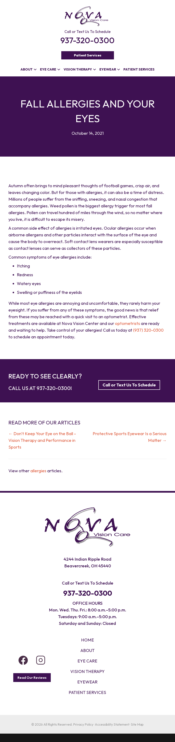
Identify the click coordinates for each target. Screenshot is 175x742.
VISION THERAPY (87, 671)
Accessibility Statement (112, 724)
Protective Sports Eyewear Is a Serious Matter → (130, 437)
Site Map (137, 724)
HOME (87, 640)
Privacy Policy (83, 724)
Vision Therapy (78, 69)
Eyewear (107, 69)
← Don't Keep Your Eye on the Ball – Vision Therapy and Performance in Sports (42, 440)
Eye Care (48, 69)
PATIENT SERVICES (87, 692)
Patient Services (139, 69)
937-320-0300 (54, 388)
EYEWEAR (87, 681)
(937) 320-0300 (148, 330)
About (26, 69)
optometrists (127, 323)
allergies (38, 470)
